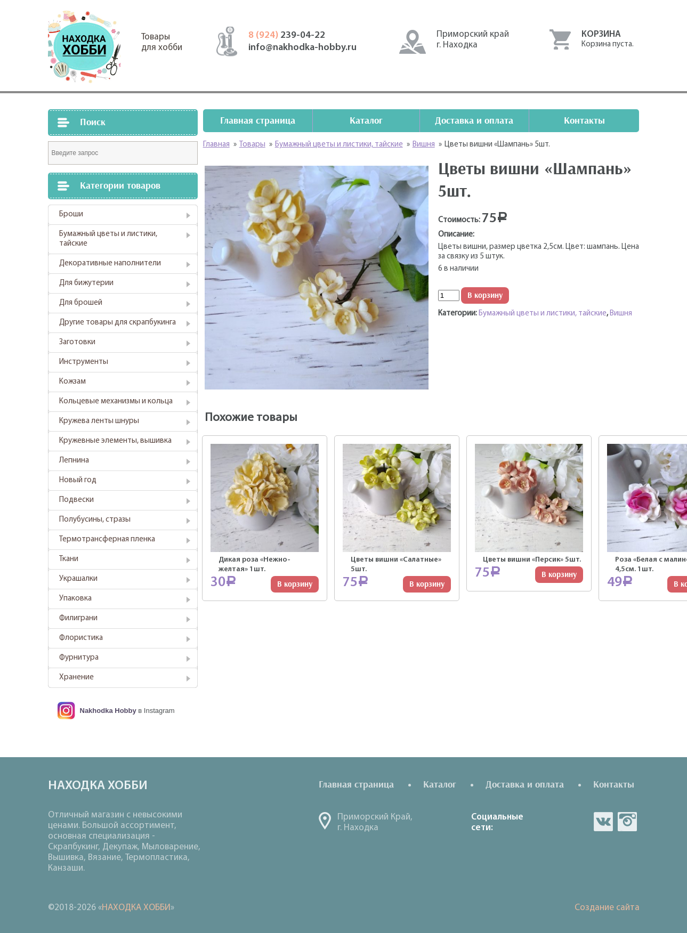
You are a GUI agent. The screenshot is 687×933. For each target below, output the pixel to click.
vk (603, 821)
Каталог (366, 121)
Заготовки (77, 342)
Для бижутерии (86, 283)
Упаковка (75, 599)
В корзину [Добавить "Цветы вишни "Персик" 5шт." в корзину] (559, 575)
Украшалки (78, 579)
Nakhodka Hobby (108, 711)
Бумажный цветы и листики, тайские (108, 239)
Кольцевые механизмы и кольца (116, 401)
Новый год (77, 480)
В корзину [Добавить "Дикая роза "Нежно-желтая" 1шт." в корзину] (294, 584)
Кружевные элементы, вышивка (115, 441)
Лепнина (74, 461)
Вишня (621, 314)
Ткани (68, 559)
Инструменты (83, 362)
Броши (71, 214)
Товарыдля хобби (161, 42)
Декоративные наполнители (110, 263)
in (627, 821)
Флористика (81, 638)
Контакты (584, 121)
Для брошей (80, 303)
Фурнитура (79, 658)
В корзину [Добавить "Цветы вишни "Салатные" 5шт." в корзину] (426, 584)
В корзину (485, 295)
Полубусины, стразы (95, 520)
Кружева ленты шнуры (99, 421)
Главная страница (257, 121)
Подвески (76, 500)
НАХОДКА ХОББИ (136, 907)
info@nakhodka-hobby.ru (302, 48)
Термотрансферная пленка (107, 539)
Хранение (76, 678)
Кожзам (72, 382)
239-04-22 (286, 35)
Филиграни (78, 618)
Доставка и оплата (474, 121)
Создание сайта (607, 907)
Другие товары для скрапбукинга (117, 323)
